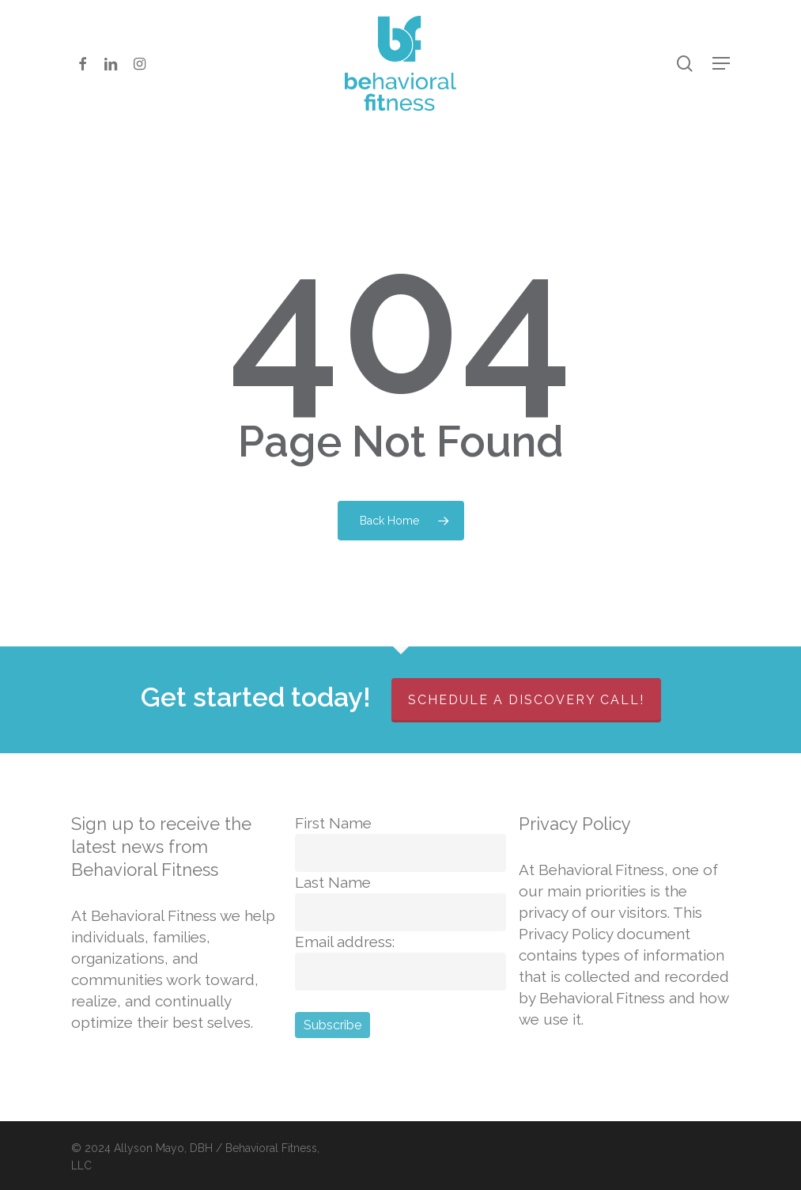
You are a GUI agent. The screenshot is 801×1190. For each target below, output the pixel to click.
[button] (721, 63)
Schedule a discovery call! (526, 699)
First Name (333, 823)
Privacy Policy (575, 823)
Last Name (333, 882)
